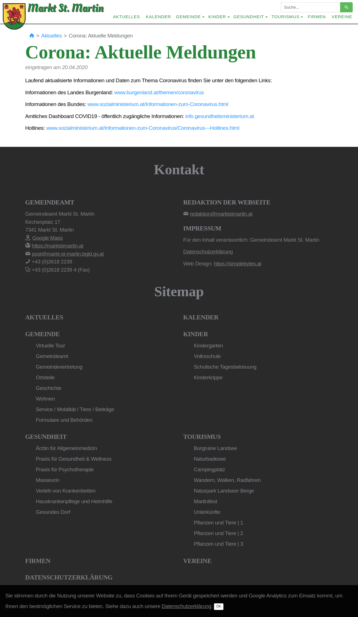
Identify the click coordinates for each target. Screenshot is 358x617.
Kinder (195, 334)
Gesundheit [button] (249, 16)
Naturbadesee (210, 459)
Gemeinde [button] (188, 16)
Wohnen (45, 399)
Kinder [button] (217, 16)
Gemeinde (42, 334)
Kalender (158, 16)
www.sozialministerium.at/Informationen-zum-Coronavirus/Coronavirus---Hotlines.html (142, 128)
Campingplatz (209, 469)
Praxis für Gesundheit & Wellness (74, 459)
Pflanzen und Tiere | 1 (218, 523)
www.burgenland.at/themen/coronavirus (159, 92)
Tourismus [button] (286, 16)
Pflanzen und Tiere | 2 (218, 533)
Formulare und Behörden (64, 420)
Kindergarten (208, 345)
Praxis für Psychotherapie (65, 469)
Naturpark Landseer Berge (224, 491)
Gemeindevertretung (59, 367)
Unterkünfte (207, 512)
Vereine (342, 16)
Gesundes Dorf (53, 512)
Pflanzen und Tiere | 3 (218, 544)
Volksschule (207, 356)
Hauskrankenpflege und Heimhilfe (74, 501)
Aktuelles (126, 16)
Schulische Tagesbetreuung (225, 367)
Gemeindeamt (52, 356)
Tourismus (202, 436)
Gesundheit (46, 436)
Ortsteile (45, 377)
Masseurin (47, 480)
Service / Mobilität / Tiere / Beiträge (75, 409)
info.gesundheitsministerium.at (219, 116)
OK (218, 606)
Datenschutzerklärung (68, 577)
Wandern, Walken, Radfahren (227, 480)
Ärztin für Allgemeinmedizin (66, 448)
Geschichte (48, 388)
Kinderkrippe (208, 377)
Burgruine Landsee (215, 448)
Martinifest (205, 501)
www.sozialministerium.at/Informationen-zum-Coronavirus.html (158, 104)
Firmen (317, 16)
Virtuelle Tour (50, 345)
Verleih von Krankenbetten (65, 491)
